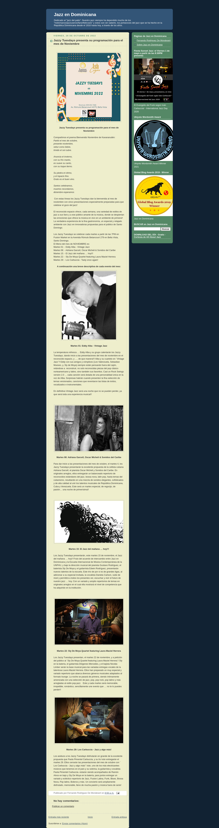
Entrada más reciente (58, 817)
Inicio (90, 817)
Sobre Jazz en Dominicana (150, 45)
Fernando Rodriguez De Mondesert (154, 40)
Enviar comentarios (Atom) (75, 823)
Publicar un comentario (63, 806)
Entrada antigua (119, 817)
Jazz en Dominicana (75, 14)
